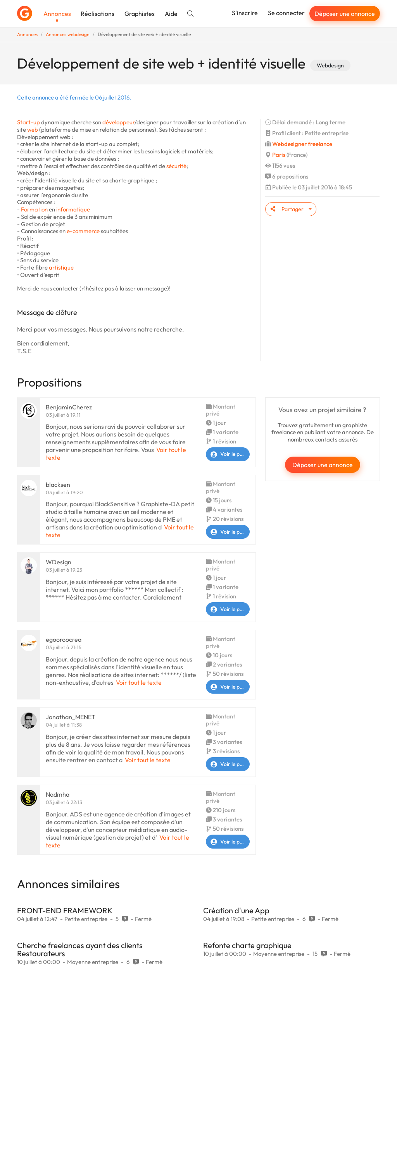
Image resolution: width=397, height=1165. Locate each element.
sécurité (176, 166)
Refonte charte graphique (247, 945)
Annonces (57, 13)
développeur (118, 122)
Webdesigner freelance (302, 144)
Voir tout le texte (139, 682)
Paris (278, 154)
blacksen (58, 484)
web (32, 129)
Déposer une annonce (344, 13)
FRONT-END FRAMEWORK (64, 910)
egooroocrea (63, 639)
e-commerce (83, 231)
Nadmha (57, 794)
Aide (171, 13)
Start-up (28, 122)
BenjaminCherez (69, 407)
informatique (73, 209)
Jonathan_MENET (70, 717)
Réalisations (97, 13)
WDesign (58, 562)
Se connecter (286, 13)
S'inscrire (245, 13)
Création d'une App (236, 910)
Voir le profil (227, 454)
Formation (34, 209)
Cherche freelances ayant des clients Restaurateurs (80, 949)
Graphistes (139, 13)
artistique (61, 267)
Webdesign (330, 65)
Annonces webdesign (68, 34)
